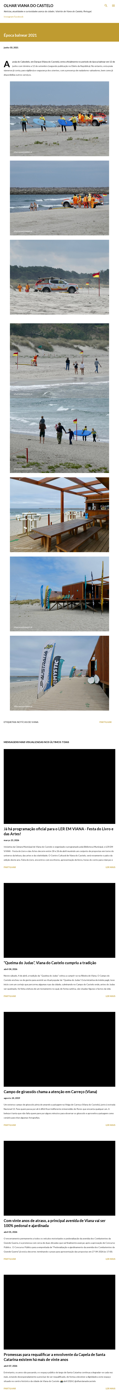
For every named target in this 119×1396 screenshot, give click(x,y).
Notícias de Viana (27, 722)
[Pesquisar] (106, 5)
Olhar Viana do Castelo (28, 5)
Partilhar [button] (105, 722)
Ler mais (110, 867)
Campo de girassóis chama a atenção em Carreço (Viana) (50, 1091)
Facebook (18, 16)
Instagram (9, 16)
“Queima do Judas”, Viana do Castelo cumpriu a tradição (50, 962)
